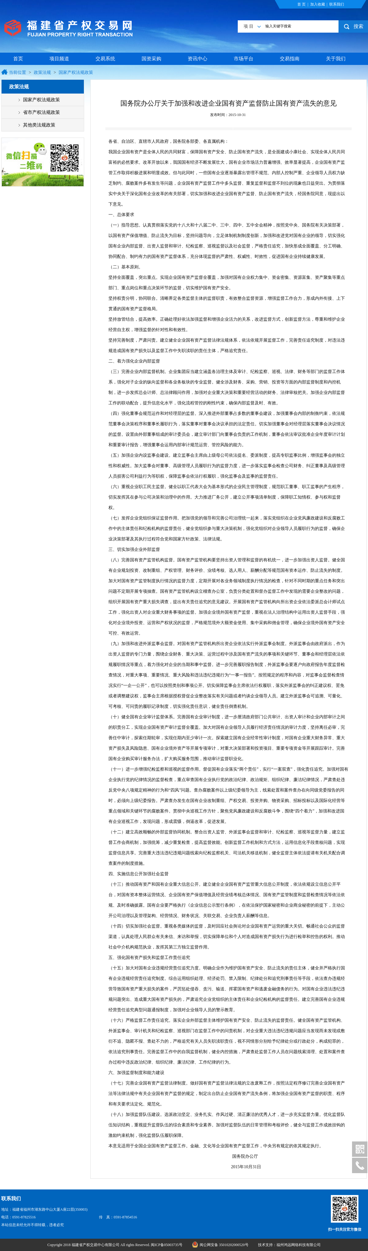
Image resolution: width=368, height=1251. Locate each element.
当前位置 (17, 72)
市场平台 (243, 58)
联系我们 (336, 4)
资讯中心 (197, 58)
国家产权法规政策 (76, 72)
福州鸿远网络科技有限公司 (298, 1245)
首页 (18, 58)
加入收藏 (317, 4)
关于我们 (336, 58)
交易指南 (289, 58)
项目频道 (59, 58)
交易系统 (105, 58)
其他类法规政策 (39, 124)
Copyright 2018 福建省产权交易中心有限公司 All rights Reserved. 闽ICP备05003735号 (115, 1245)
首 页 (301, 4)
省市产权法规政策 (41, 112)
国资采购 (151, 58)
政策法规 (42, 72)
